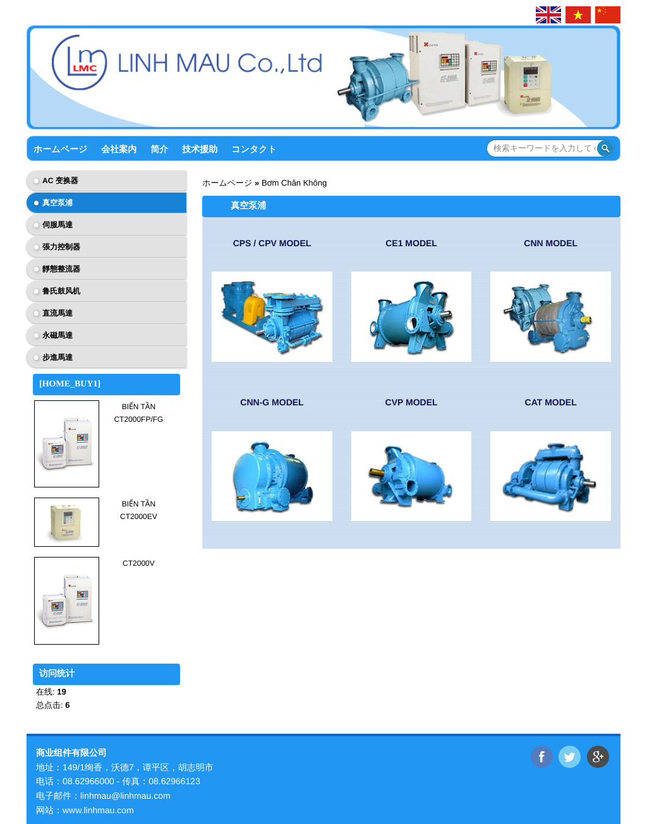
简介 (159, 149)
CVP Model (411, 402)
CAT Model (551, 402)
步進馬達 (57, 357)
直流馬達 (57, 313)
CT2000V (139, 563)
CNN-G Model (271, 402)
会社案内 (118, 149)
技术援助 (199, 149)
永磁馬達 (57, 335)
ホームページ (60, 149)
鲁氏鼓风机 (61, 291)
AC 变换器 (60, 180)
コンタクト (254, 149)
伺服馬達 (57, 224)
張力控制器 (61, 246)
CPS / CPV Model (272, 243)
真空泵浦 (57, 202)
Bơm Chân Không (294, 183)
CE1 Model (411, 243)
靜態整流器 (61, 269)
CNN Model (550, 243)
